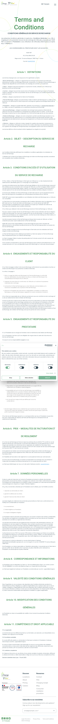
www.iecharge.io (45, 464)
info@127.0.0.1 (31, 61)
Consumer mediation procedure (40, 691)
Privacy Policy (36, 719)
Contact (39, 677)
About (25, 680)
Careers (25, 686)
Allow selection (29, 377)
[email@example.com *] (39, 710)
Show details (49, 373)
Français (46, 4)
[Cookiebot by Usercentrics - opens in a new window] (45, 345)
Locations (26, 677)
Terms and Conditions (48, 719)
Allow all (47, 377)
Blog (37, 686)
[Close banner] (55, 345)
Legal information (25, 719)
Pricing (25, 683)
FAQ (37, 680)
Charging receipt (42, 683)
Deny (10, 377)
